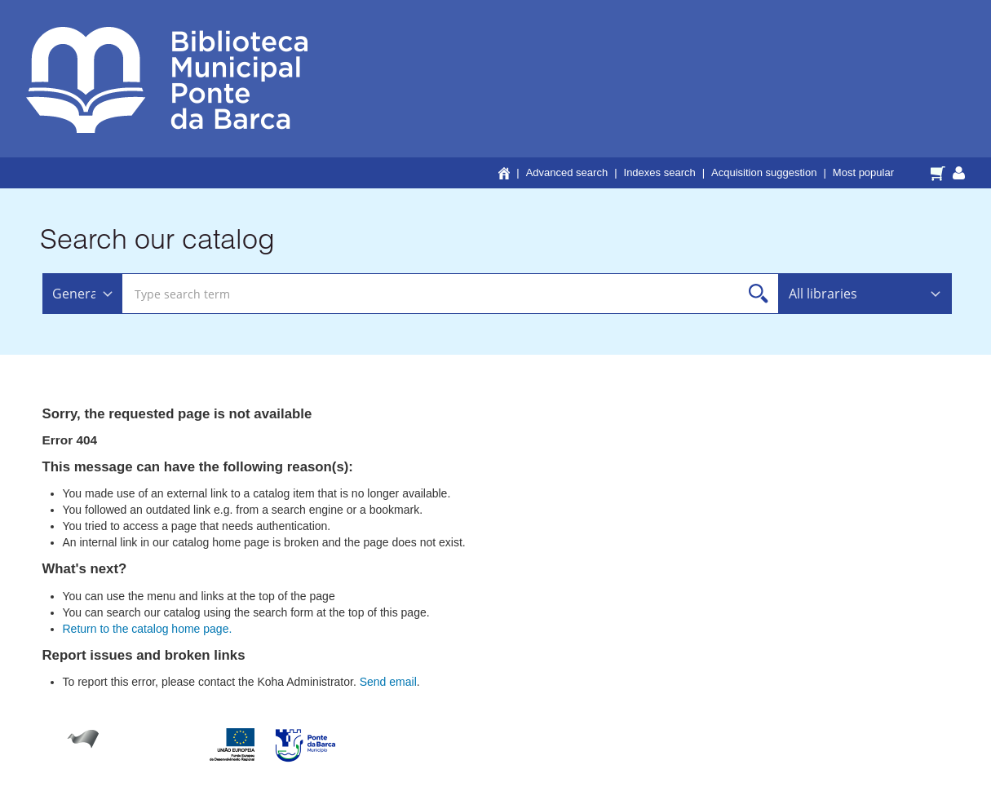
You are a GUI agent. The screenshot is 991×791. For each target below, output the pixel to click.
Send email (388, 681)
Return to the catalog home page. (147, 628)
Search (759, 294)
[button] (940, 172)
